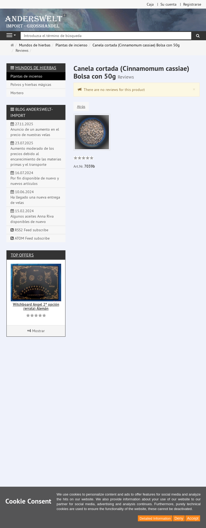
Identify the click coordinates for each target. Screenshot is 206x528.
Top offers (22, 255)
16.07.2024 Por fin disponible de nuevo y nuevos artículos (34, 178)
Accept (192, 518)
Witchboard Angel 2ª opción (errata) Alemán (36, 306)
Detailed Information (155, 518)
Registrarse (192, 4)
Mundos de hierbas (35, 67)
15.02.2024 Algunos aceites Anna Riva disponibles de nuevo (32, 216)
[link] (83, 158)
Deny (179, 518)
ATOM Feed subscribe (30, 238)
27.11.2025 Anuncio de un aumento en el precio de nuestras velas (34, 129)
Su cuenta (168, 4)
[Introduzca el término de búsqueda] (106, 35)
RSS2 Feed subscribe (29, 230)
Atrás (81, 106)
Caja (150, 4)
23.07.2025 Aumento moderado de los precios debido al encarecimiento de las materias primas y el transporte (35, 154)
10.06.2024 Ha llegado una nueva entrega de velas (35, 197)
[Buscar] (198, 36)
